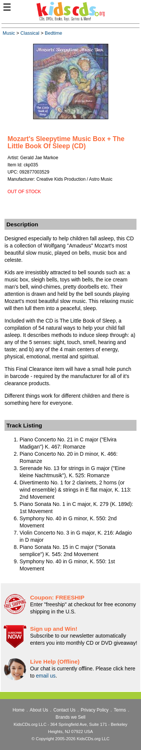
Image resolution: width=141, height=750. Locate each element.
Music (9, 33)
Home (18, 710)
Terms (120, 710)
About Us (39, 710)
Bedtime (53, 33)
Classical (29, 33)
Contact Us (64, 710)
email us (46, 676)
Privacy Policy (95, 710)
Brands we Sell (70, 717)
